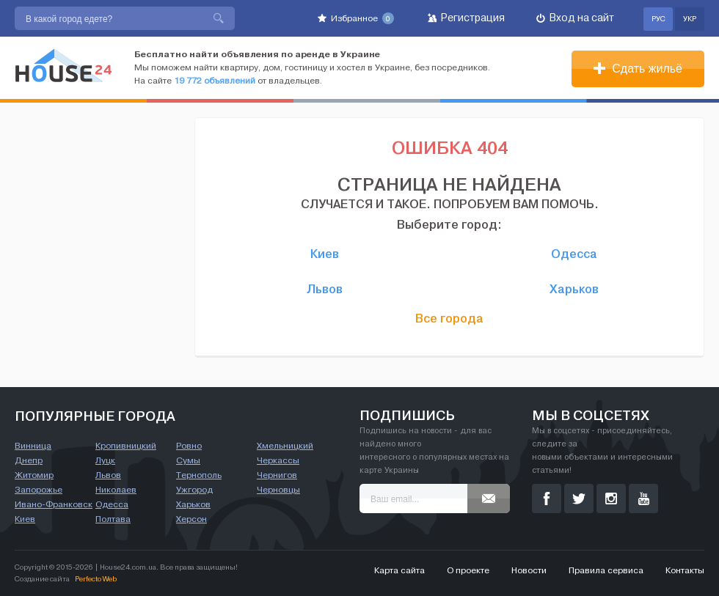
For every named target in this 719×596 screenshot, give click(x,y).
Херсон (191, 519)
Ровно (189, 446)
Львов (325, 289)
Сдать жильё (638, 68)
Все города (449, 318)
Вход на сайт (575, 18)
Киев (324, 253)
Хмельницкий (285, 446)
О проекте (468, 570)
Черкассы (278, 460)
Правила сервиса (606, 570)
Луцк (105, 460)
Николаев (115, 490)
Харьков (574, 289)
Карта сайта (399, 570)
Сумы (188, 460)
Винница (33, 446)
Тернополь (199, 475)
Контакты (684, 570)
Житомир (34, 475)
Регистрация (466, 18)
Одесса (574, 253)
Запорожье (38, 490)
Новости (529, 570)
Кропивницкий (125, 446)
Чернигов (277, 475)
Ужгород (194, 490)
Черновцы (278, 490)
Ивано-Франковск (53, 504)
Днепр (29, 460)
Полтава (113, 519)
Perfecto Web (96, 579)
